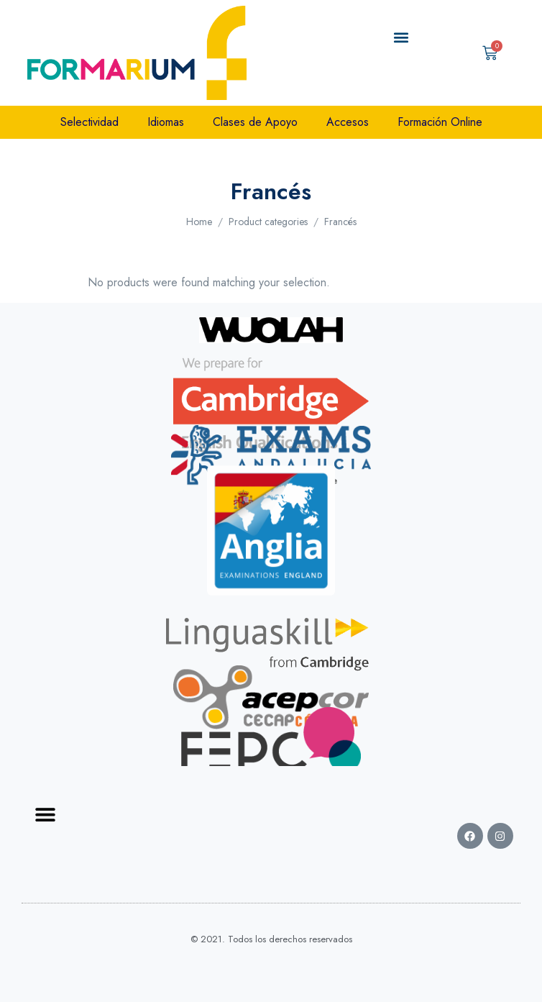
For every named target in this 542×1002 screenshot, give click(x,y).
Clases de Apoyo (255, 122)
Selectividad (89, 122)
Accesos (347, 122)
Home (199, 221)
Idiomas (165, 122)
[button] (401, 38)
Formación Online (440, 122)
